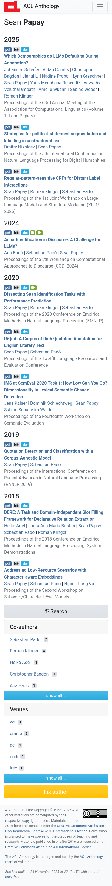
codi (14, 756)
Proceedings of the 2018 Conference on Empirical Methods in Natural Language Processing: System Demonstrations (52, 545)
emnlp (16, 733)
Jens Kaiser (15, 403)
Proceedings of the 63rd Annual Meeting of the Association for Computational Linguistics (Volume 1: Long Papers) (53, 109)
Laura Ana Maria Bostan (51, 525)
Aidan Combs (56, 69)
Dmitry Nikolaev (19, 147)
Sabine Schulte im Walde (28, 409)
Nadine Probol (56, 76)
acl (13, 745)
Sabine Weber (83, 89)
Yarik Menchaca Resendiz (55, 82)
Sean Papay (15, 82)
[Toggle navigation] (100, 6)
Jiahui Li (30, 76)
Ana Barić (13, 252)
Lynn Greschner (88, 76)
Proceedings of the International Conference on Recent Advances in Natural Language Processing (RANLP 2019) (52, 478)
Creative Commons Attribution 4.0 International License (48, 847)
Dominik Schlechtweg (51, 403)
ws (12, 722)
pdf (7, 50)
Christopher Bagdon (29, 674)
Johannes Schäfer (22, 69)
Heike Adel (14, 525)
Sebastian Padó (77, 191)
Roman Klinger (18, 96)
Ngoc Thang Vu (79, 583)
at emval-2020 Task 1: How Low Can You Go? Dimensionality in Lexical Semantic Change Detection (55, 389)
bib (16, 50)
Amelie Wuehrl (52, 89)
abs (24, 50)
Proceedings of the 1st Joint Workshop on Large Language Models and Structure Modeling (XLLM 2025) (51, 205)
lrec (13, 768)
